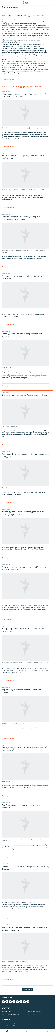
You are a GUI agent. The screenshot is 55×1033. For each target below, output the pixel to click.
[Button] (8, 79)
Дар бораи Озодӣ (6, 1011)
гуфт (41, 965)
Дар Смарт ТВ (32, 1023)
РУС (37, 1031)
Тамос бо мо (31, 1014)
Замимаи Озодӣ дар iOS (8, 1026)
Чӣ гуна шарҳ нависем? (34, 1011)
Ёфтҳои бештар (27, 989)
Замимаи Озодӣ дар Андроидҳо (10, 1023)
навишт (18, 902)
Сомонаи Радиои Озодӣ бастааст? (11, 1014)
